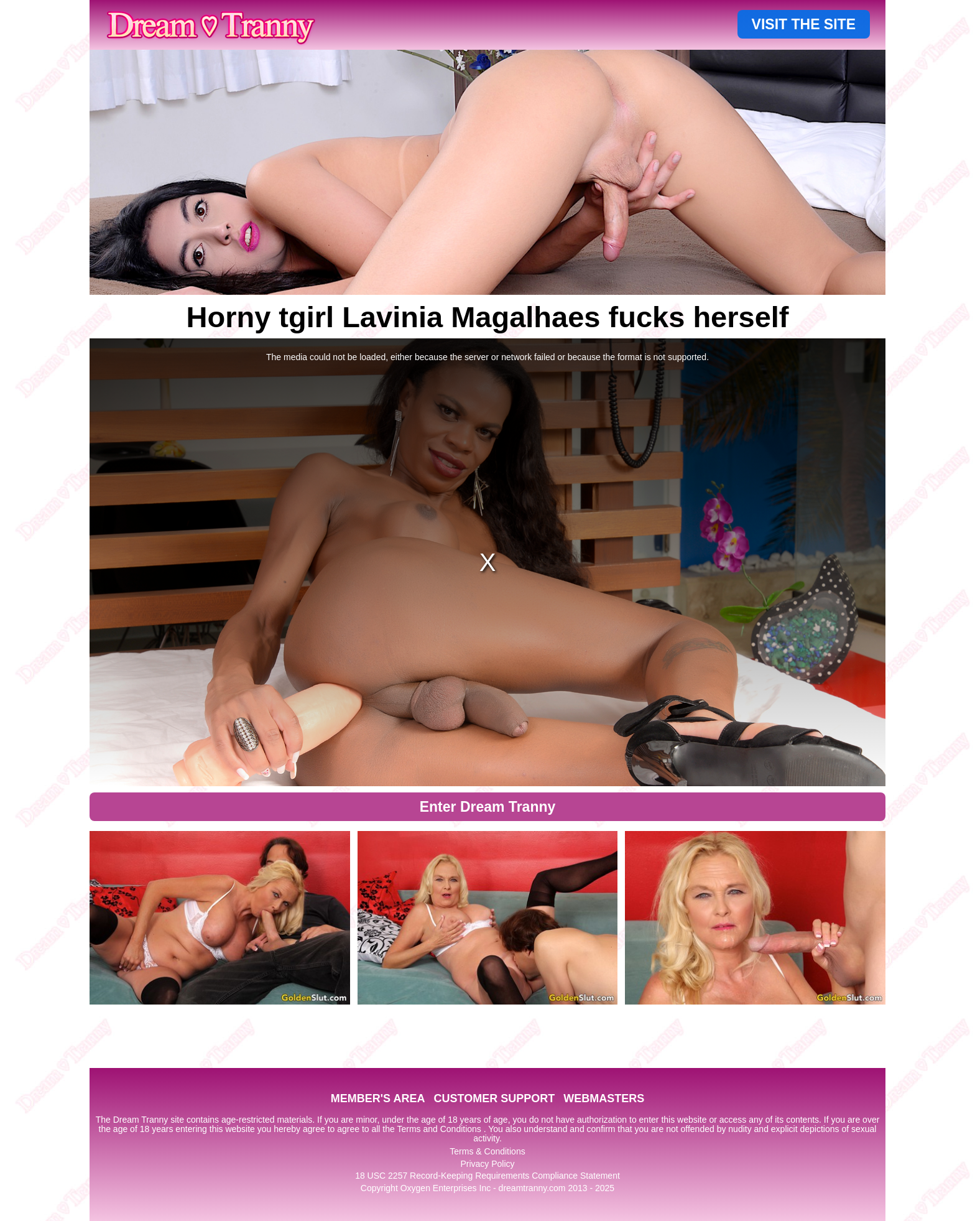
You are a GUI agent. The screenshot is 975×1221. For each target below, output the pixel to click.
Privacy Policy (487, 1164)
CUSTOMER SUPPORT (494, 1098)
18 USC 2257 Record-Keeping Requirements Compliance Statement (487, 1176)
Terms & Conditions (487, 1151)
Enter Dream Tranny (488, 807)
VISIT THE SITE (804, 24)
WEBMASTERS (603, 1098)
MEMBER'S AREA (378, 1098)
